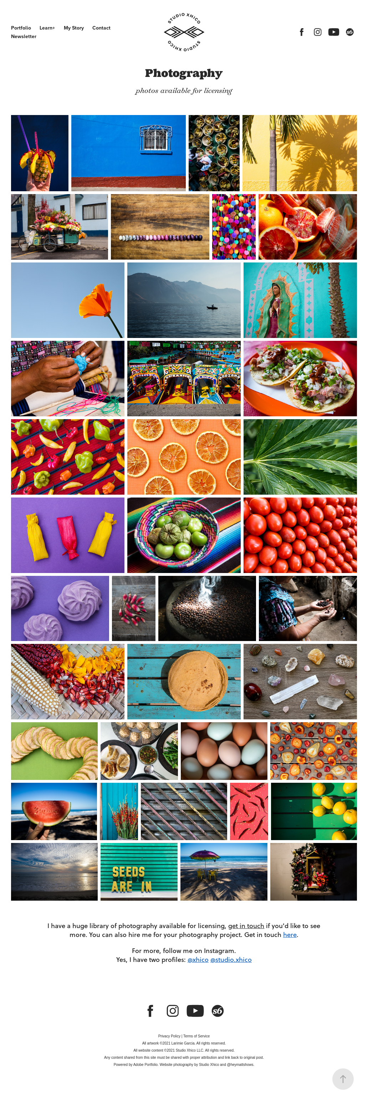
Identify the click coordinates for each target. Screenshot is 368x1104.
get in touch (246, 925)
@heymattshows (240, 1065)
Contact (101, 27)
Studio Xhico (209, 1065)
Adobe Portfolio (145, 1065)
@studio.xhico (231, 959)
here (290, 934)
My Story (74, 27)
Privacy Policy (169, 1036)
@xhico (198, 959)
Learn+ (47, 27)
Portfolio (21, 27)
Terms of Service (196, 1036)
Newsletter (23, 36)
